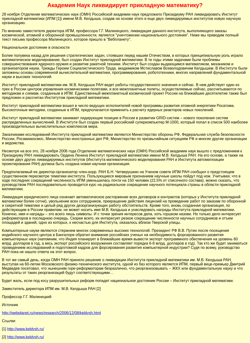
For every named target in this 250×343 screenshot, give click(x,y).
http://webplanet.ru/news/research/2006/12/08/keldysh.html (51, 313)
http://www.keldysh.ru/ (25, 329)
